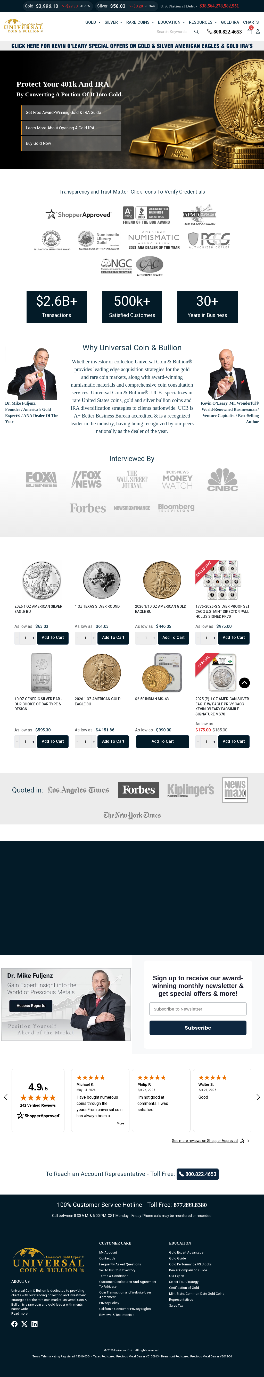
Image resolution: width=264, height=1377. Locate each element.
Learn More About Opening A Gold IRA (60, 128)
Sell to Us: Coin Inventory (117, 1270)
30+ (207, 301)
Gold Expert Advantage (186, 1252)
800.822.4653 (224, 32)
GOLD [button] (90, 22)
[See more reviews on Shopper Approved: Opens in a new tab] (205, 1141)
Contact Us (107, 1258)
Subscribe (198, 1027)
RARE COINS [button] (138, 22)
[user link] (257, 32)
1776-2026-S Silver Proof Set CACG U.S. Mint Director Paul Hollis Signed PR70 (222, 611)
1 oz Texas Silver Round (97, 606)
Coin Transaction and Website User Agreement (125, 1294)
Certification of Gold (184, 1288)
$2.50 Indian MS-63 (152, 699)
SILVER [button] (111, 22)
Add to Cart (53, 637)
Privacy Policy (109, 1303)
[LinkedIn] (34, 1324)
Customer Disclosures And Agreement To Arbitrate (127, 1284)
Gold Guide (177, 1258)
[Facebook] (14, 1324)
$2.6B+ (57, 301)
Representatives (181, 1299)
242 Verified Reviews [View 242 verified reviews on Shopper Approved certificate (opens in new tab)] (38, 1105)
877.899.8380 (190, 1204)
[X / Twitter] (24, 1324)
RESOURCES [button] (200, 22)
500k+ (132, 301)
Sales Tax (176, 1305)
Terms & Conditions (113, 1276)
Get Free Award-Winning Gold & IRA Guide (63, 112)
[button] (249, 32)
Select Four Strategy (184, 1282)
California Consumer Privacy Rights (125, 1309)
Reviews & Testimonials (116, 1315)
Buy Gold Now (38, 143)
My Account (108, 1252)
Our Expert (176, 1276)
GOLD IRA (230, 22)
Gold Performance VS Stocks (190, 1264)
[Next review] (258, 1097)
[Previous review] (5, 1097)
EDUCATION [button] (169, 22)
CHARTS (251, 22)
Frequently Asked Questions (120, 1264)
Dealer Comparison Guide (188, 1270)
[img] (38, 1097)
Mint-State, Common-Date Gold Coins (196, 1294)
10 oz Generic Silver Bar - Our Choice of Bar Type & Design (38, 704)
